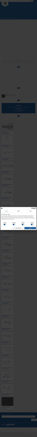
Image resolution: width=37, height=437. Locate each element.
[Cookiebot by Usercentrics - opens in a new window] (32, 208)
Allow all (30, 228)
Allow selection (18, 228)
